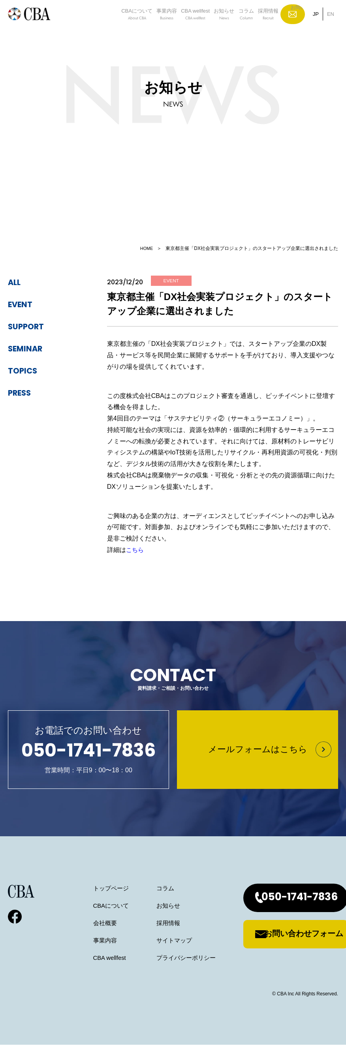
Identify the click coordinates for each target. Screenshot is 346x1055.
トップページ (82, 898)
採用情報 (274, 25)
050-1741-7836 (283, 908)
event (23, 305)
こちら (135, 551)
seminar (29, 349)
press (22, 393)
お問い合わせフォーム (286, 944)
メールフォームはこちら (258, 755)
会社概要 (75, 933)
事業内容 (151, 25)
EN (330, 25)
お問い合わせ (299, 25)
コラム (246, 25)
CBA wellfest (185, 25)
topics (25, 371)
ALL (16, 282)
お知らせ (219, 25)
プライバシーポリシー (160, 968)
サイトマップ (148, 950)
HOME (146, 248)
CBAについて (115, 25)
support (30, 327)
